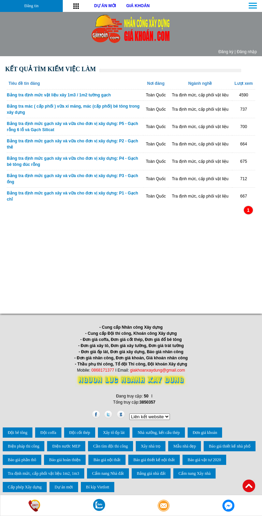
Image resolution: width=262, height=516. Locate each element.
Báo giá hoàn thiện (65, 459)
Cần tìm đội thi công (110, 446)
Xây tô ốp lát (114, 432)
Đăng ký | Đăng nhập (237, 51)
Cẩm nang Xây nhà (194, 473)
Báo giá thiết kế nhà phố (229, 446)
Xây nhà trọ (151, 446)
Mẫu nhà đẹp (184, 446)
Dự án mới (64, 487)
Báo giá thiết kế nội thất (154, 459)
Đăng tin (31, 5)
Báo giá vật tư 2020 (204, 459)
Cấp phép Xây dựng (25, 487)
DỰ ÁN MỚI (105, 5)
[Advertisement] (131, 263)
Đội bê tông (18, 432)
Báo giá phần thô (22, 459)
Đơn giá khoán (205, 432)
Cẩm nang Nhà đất (108, 473)
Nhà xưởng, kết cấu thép (158, 432)
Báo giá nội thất (106, 459)
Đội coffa (48, 432)
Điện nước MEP (66, 446)
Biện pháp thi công (24, 446)
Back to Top (249, 486)
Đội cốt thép (79, 432)
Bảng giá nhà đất (151, 473)
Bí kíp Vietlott (97, 487)
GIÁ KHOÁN (138, 5)
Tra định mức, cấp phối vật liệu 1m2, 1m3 (43, 473)
